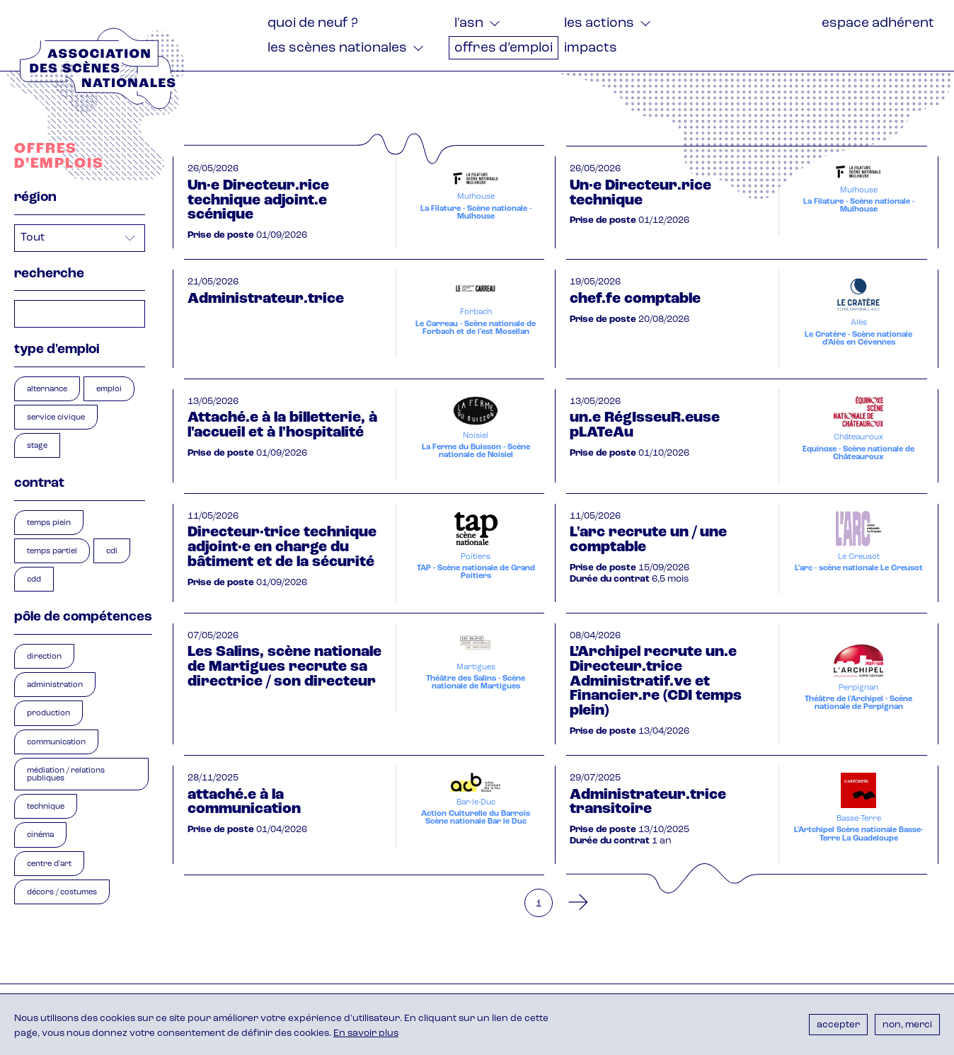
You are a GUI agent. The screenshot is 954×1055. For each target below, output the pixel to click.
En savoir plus (365, 1033)
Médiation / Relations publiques (66, 775)
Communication (56, 742)
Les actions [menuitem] (599, 23)
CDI (111, 551)
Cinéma (40, 835)
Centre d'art (49, 864)
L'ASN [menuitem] (468, 23)
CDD (34, 580)
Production (48, 713)
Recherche (49, 274)
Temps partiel (52, 551)
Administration (55, 685)
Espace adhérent (878, 23)
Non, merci (907, 1025)
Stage (37, 446)
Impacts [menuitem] (590, 48)
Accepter (838, 1025)
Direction (44, 657)
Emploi (109, 389)
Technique (45, 807)
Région (35, 197)
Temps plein (49, 523)
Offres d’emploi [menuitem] (503, 48)
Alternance (47, 389)
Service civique (56, 418)
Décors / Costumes (62, 893)
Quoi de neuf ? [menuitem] (313, 23)
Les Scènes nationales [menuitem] (337, 48)
